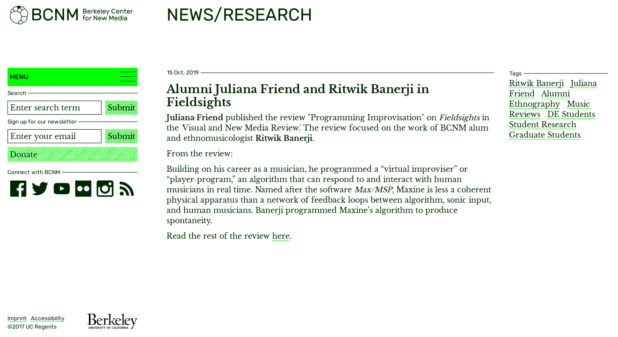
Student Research (542, 124)
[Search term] (54, 108)
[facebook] (18, 188)
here (281, 236)
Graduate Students (545, 134)
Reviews (524, 114)
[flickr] (83, 188)
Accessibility (48, 318)
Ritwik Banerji (536, 83)
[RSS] (127, 188)
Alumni (555, 93)
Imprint (17, 318)
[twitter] (40, 188)
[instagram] (105, 188)
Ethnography (534, 104)
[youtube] (62, 188)
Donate (23, 154)
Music (578, 104)
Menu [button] (72, 76)
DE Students (571, 114)
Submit (121, 107)
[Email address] (54, 136)
